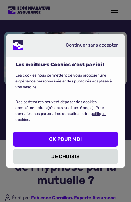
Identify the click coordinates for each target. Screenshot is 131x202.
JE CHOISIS (65, 156)
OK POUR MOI (65, 139)
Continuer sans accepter (87, 46)
